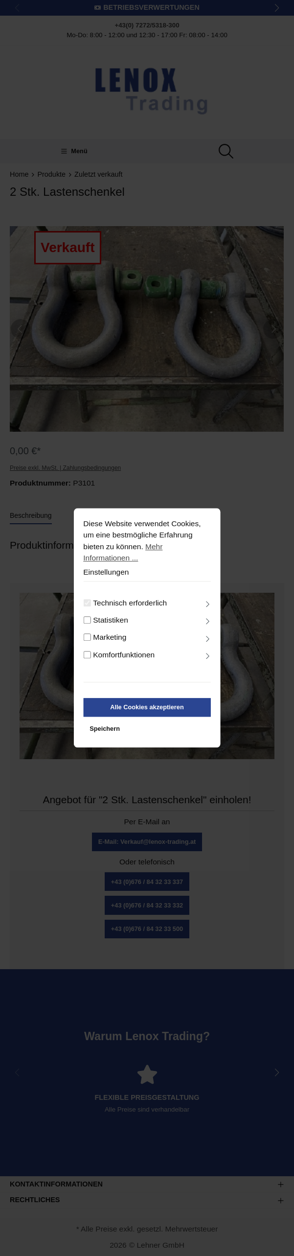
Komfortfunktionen (124, 661)
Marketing (109, 644)
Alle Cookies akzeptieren (146, 714)
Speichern (105, 735)
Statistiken (110, 627)
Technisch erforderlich (130, 609)
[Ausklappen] (208, 611)
